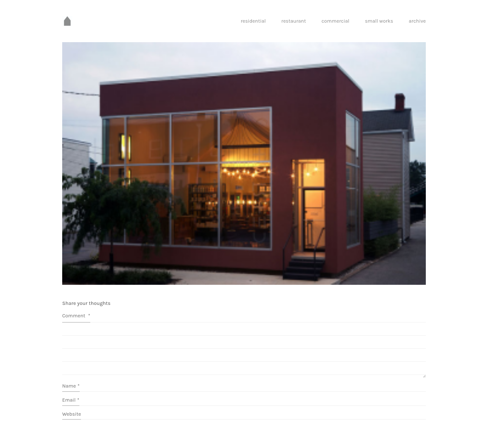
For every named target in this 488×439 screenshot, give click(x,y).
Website (71, 414)
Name (71, 385)
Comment (76, 316)
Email (70, 400)
